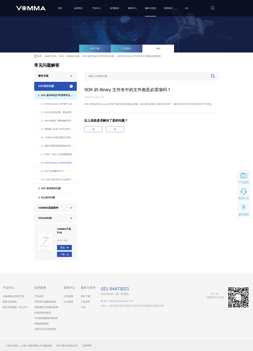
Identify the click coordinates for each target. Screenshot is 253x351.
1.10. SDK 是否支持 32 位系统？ (56, 179)
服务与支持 (150, 8)
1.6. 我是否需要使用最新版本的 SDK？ (59, 146)
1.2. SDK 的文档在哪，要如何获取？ (58, 112)
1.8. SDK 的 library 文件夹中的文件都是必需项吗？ (59, 163)
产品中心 (96, 8)
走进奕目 (78, 8)
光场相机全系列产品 (13, 296)
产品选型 (244, 177)
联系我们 (168, 8)
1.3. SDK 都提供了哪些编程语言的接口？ (59, 121)
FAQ (158, 48)
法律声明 (86, 345)
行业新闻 (68, 301)
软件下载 (94, 48)
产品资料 (126, 48)
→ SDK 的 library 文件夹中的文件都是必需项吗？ (138, 56)
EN (186, 8)
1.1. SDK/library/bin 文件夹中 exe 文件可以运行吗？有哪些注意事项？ (59, 104)
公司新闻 (68, 296)
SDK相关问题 (73, 56)
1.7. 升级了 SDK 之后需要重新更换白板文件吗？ (59, 154)
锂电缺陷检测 (41, 323)
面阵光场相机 (10, 301)
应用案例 (114, 8)
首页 (60, 8)
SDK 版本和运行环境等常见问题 (98, 56)
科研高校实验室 (42, 312)
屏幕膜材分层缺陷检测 (46, 307)
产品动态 (39, 296)
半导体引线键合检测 (45, 301)
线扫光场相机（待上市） (16, 307)
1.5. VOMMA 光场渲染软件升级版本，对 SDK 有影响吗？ (59, 137)
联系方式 (244, 193)
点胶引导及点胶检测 (45, 329)
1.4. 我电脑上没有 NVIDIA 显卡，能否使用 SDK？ (59, 129)
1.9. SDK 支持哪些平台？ (53, 171)
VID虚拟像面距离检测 (45, 318)
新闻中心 (132, 8)
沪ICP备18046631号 (67, 345)
